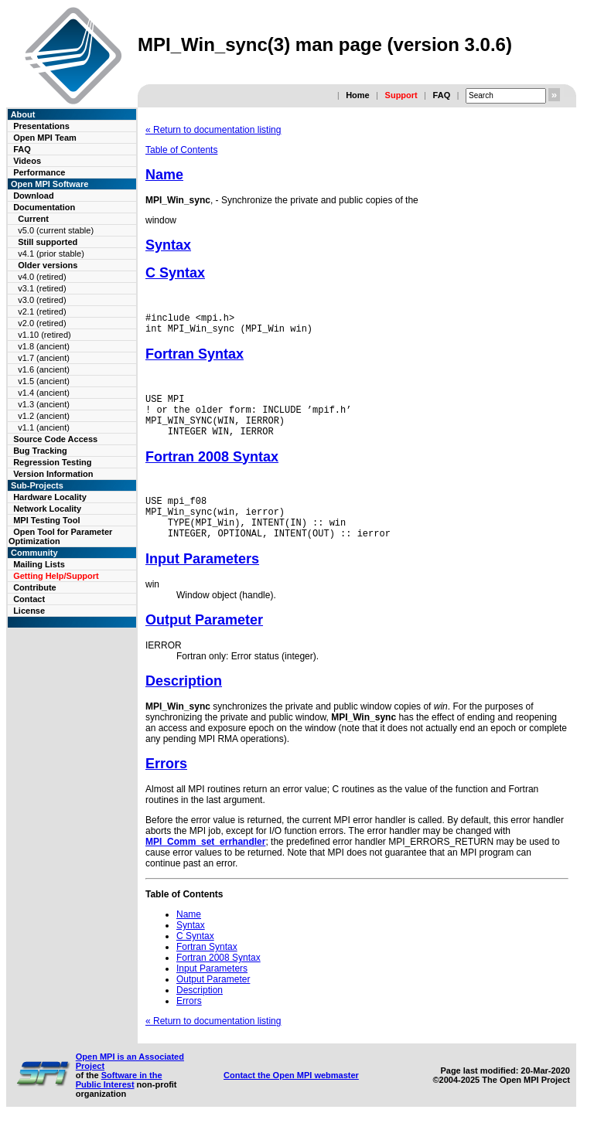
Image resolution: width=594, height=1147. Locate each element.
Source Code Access (55, 439)
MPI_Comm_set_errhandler (205, 864)
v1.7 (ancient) (44, 357)
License (29, 610)
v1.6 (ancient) (44, 369)
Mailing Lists (39, 564)
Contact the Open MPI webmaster (291, 1098)
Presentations (41, 126)
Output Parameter (204, 643)
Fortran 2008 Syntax (211, 470)
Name (164, 174)
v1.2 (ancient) (44, 415)
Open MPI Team (45, 137)
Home (358, 95)
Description (183, 704)
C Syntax (175, 273)
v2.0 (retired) (42, 323)
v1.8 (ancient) (44, 346)
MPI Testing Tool (46, 520)
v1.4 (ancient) (44, 392)
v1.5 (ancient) (44, 381)
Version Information (53, 473)
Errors (166, 787)
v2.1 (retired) (42, 311)
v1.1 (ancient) (44, 427)
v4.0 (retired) (42, 276)
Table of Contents (181, 150)
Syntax (168, 245)
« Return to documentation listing (213, 129)
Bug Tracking (40, 450)
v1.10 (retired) (44, 334)
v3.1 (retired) (42, 288)
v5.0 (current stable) (56, 230)
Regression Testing (52, 462)
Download (33, 195)
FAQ (442, 95)
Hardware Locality (50, 497)
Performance (39, 172)
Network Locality (47, 508)
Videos (27, 160)
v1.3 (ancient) (44, 404)
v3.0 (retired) (42, 300)
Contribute (34, 587)
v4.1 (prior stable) (51, 253)
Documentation (44, 207)
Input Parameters (202, 582)
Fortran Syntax (194, 358)
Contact (29, 599)
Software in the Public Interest (119, 1103)
